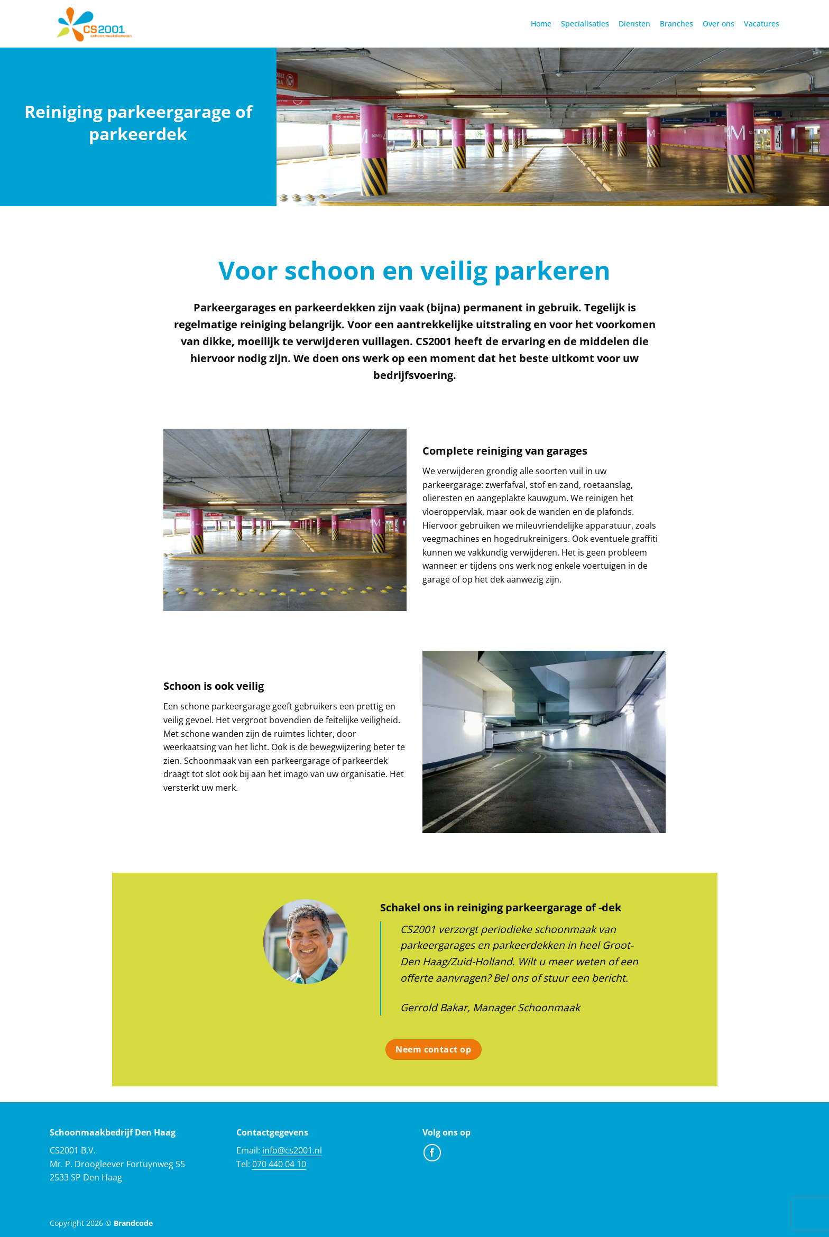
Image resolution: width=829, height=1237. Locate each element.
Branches (676, 24)
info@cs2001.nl (292, 1150)
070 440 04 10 (279, 1164)
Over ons (718, 24)
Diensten (634, 24)
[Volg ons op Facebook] (432, 1152)
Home (541, 24)
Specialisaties (585, 24)
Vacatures (761, 24)
